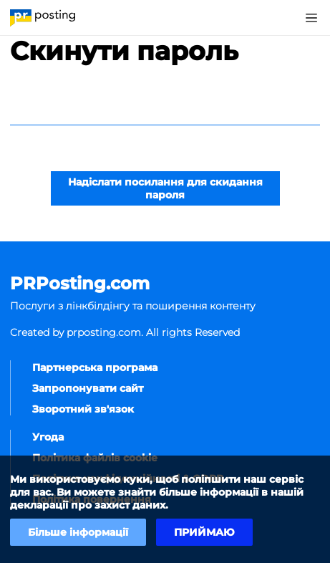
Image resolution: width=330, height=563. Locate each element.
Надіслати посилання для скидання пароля (165, 188)
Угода (48, 436)
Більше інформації (78, 532)
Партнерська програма (94, 367)
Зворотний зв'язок (83, 409)
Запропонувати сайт (87, 388)
